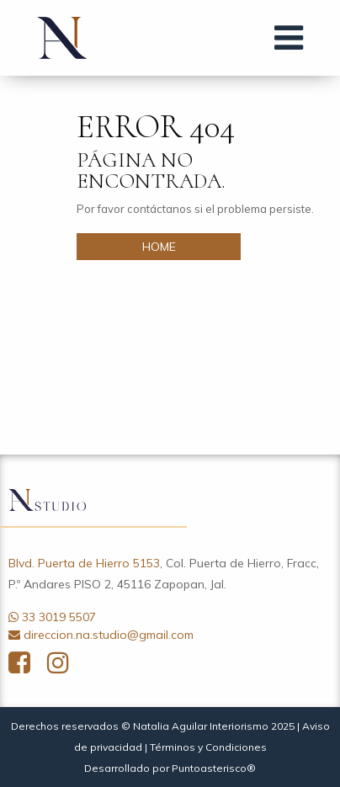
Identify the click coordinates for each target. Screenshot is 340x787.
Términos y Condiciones (208, 747)
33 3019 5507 (59, 617)
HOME (159, 246)
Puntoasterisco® (214, 768)
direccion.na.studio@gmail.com (109, 634)
